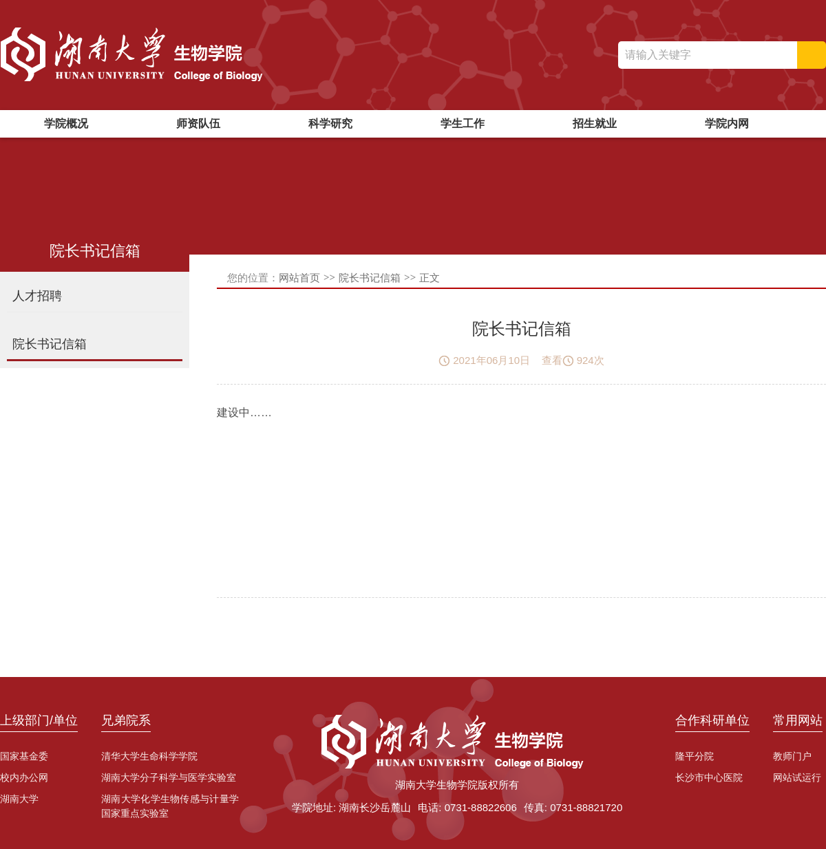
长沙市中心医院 (709, 777)
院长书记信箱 (370, 277)
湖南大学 (19, 798)
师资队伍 (198, 123)
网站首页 (299, 277)
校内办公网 (24, 777)
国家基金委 (24, 756)
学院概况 (66, 123)
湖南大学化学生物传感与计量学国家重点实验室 (170, 806)
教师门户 (792, 756)
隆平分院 (694, 756)
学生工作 (463, 123)
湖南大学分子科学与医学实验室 (168, 777)
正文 (429, 277)
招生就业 (595, 123)
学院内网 (727, 123)
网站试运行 (797, 777)
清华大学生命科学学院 (149, 756)
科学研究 (330, 123)
